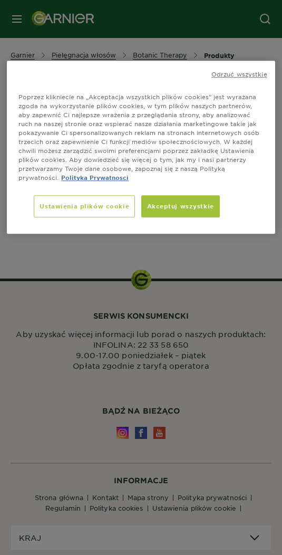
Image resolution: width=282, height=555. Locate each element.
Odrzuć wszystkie (239, 74)
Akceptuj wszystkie (180, 206)
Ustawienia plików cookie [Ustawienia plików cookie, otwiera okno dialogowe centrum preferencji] (84, 206)
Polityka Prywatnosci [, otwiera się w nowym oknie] (95, 177)
